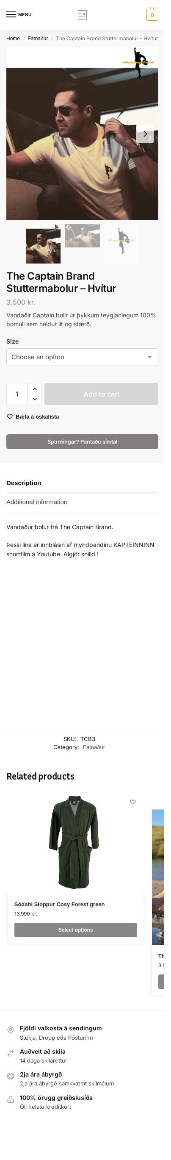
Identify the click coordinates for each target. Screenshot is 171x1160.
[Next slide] (145, 134)
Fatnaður (38, 39)
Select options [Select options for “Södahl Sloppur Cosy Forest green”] (75, 930)
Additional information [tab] (36, 501)
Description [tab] (23, 482)
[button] (151, 15)
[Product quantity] (17, 394)
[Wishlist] (133, 802)
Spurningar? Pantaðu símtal (82, 441)
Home (13, 39)
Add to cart (101, 394)
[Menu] (19, 14)
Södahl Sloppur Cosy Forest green (59, 904)
